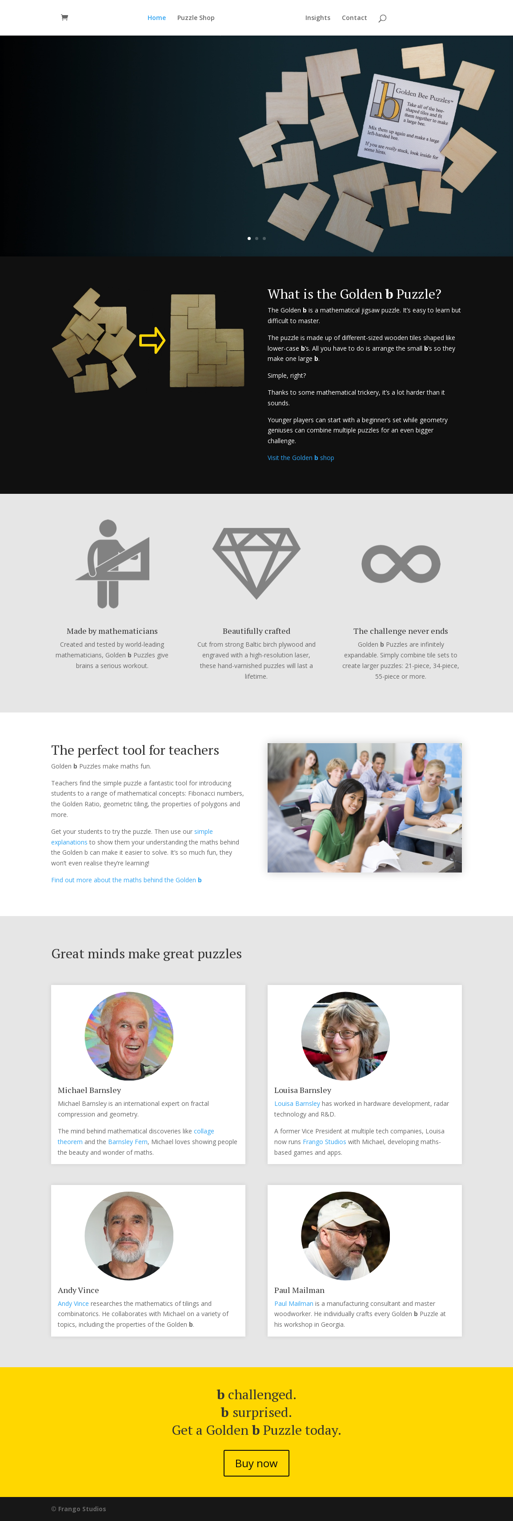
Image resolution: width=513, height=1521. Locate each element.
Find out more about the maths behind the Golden (126, 880)
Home (157, 18)
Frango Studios (324, 1141)
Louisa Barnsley (297, 1103)
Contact (354, 18)
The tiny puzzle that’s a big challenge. (166, 159)
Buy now (94, 204)
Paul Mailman (293, 1303)
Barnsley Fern (128, 1141)
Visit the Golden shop (301, 457)
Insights (317, 18)
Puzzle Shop (196, 18)
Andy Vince (73, 1303)
